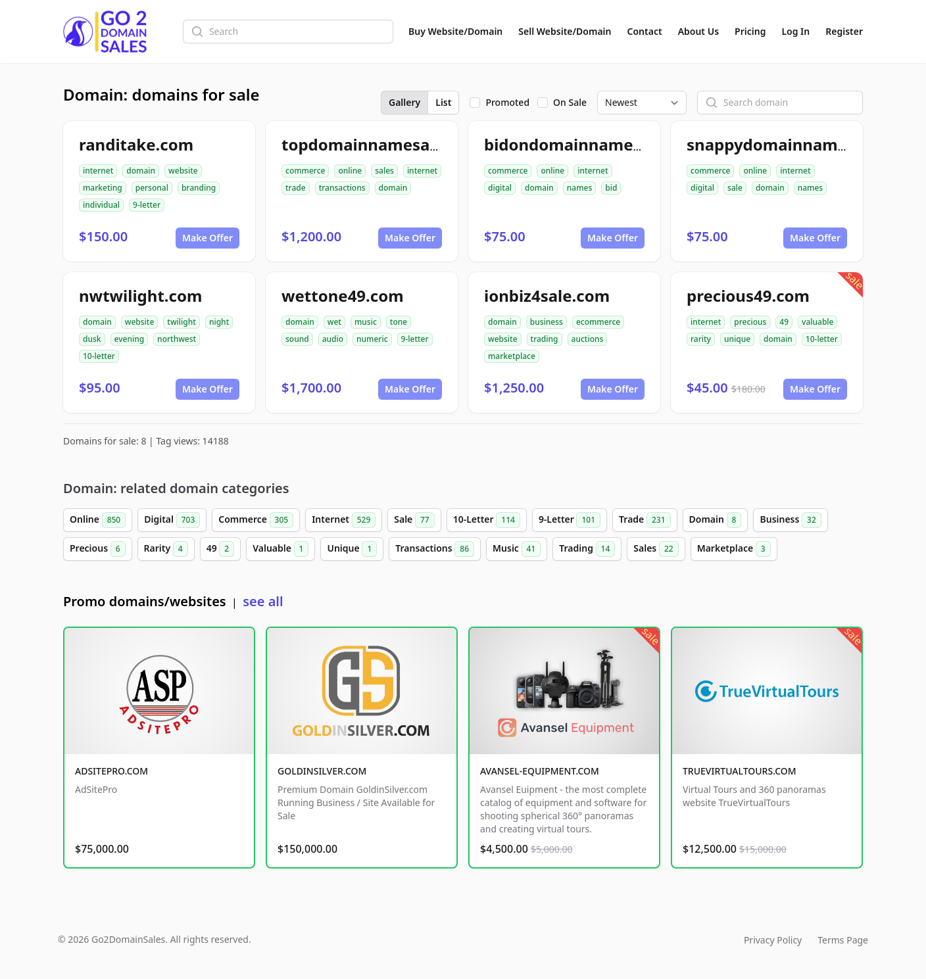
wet (334, 321)
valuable (817, 321)
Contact (644, 31)
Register (844, 31)
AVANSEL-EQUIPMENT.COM (539, 771)
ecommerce (598, 321)
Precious (98, 549)
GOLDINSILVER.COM (322, 771)
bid (611, 187)
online (350, 170)
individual (101, 204)
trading (544, 339)
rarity (701, 339)
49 (784, 321)
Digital (172, 520)
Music (517, 549)
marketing (102, 187)
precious (750, 321)
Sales (655, 549)
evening (129, 339)
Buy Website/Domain (455, 31)
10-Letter (486, 520)
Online (98, 520)
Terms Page (842, 940)
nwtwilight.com (140, 295)
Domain (715, 520)
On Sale (570, 102)
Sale (414, 520)
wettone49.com (342, 295)
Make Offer (207, 237)
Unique (352, 549)
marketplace (511, 356)
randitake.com (136, 144)
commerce (305, 170)
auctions (588, 339)
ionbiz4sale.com (547, 295)
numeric (372, 339)
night (219, 321)
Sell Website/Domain (564, 31)
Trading (587, 549)
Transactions (434, 549)
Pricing (750, 31)
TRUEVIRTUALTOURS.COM (739, 771)
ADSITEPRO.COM (111, 771)
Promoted (507, 102)
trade (295, 187)
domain (140, 170)
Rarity (166, 549)
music (365, 321)
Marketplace (734, 549)
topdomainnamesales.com (385, 144)
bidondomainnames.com (581, 144)
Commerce (255, 520)
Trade (644, 520)
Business (790, 520)
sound (297, 339)
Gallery (404, 102)
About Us (698, 31)
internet (98, 170)
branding (199, 187)
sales (384, 170)
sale (735, 187)
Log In (795, 31)
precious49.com (748, 295)
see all (263, 601)
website (183, 170)
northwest (176, 339)
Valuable (280, 549)
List (443, 102)
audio (332, 339)
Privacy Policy (773, 940)
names (579, 187)
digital (500, 187)
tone (398, 321)
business (546, 321)
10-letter (99, 356)
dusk (92, 339)
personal (151, 187)
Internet (344, 520)
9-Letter (569, 520)
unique (737, 339)
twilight (181, 321)
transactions (342, 187)
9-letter (146, 204)
